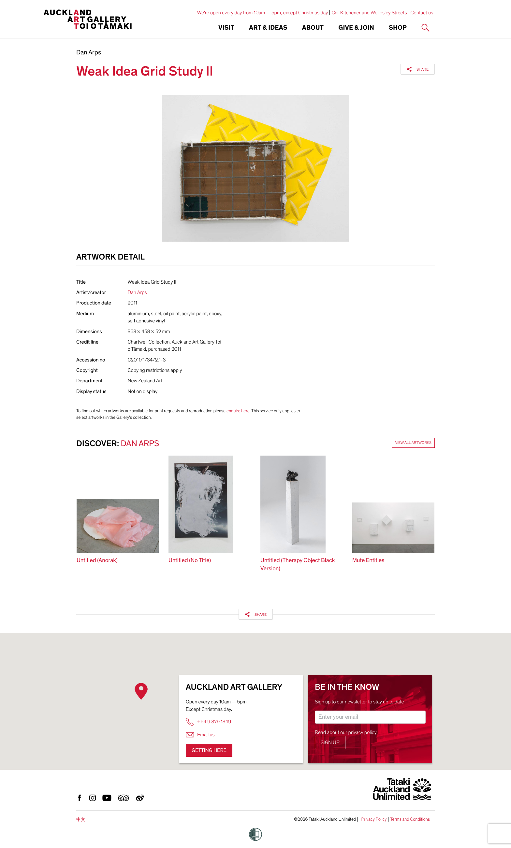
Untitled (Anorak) (97, 560)
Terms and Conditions (410, 819)
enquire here (238, 411)
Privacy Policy (374, 819)
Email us (200, 735)
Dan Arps (88, 53)
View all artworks (413, 442)
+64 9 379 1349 (208, 722)
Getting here (209, 750)
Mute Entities (368, 560)
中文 (80, 819)
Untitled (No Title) (189, 560)
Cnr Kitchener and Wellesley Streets (369, 12)
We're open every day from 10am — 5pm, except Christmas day (262, 12)
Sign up (330, 742)
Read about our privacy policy (346, 732)
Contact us (422, 12)
